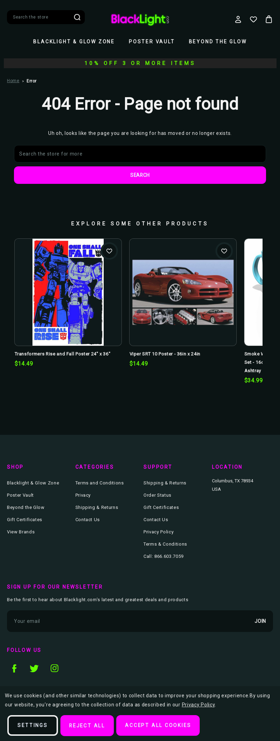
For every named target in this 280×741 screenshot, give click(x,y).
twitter (34, 668)
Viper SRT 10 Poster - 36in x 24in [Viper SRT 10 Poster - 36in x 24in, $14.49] (165, 354)
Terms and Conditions (99, 483)
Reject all (88, 725)
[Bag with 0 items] (269, 19)
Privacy (83, 495)
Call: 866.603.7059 (163, 556)
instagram (54, 668)
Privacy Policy (158, 532)
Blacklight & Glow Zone (74, 41)
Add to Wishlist (109, 251)
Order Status (157, 495)
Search (77, 17)
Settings (33, 725)
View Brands (21, 532)
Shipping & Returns (96, 507)
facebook (14, 668)
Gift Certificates (24, 520)
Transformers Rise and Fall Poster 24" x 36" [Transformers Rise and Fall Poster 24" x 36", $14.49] (63, 354)
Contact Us (87, 520)
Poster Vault (152, 41)
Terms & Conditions (165, 544)
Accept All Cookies (160, 725)
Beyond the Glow (218, 41)
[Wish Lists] (253, 19)
